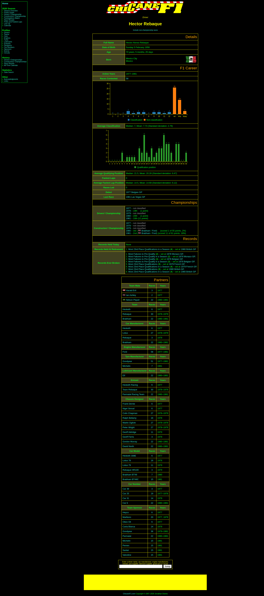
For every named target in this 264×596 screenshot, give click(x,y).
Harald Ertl (131, 290)
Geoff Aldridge (129, 432)
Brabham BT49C (131, 479)
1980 (128, 216)
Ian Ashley (131, 295)
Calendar (7, 25)
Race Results (9, 20)
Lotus (125, 333)
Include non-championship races (145, 30)
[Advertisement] (145, 582)
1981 (128, 218)
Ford (154, 230)
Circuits (7, 53)
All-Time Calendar (11, 65)
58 (127, 78)
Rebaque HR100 (131, 470)
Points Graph (9, 12)
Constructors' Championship (15, 16)
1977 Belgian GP (134, 192)
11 (152, 432)
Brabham (146, 230)
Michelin (126, 366)
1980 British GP (188, 249)
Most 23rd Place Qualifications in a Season (148, 249)
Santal (126, 550)
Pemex (126, 545)
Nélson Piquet (133, 300)
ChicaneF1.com (129, 594)
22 (152, 300)
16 (152, 418)
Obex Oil (127, 522)
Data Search (9, 72)
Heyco (126, 512)
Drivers (6, 32)
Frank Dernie (129, 404)
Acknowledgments (11, 79)
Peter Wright (129, 427)
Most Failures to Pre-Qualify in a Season (147, 256)
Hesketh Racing (130, 385)
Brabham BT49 (130, 474)
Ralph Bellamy (130, 418)
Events (6, 51)
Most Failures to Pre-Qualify (141, 254)
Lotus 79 (127, 465)
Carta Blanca (129, 526)
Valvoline (127, 555)
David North (128, 446)
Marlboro (127, 517)
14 (152, 498)
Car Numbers (9, 47)
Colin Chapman (130, 413)
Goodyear (127, 361)
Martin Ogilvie (129, 422)
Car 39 (126, 489)
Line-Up (7, 24)
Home (5, 3)
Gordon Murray (130, 441)
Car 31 (126, 498)
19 (152, 493)
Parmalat (127, 536)
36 (152, 531)
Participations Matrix (12, 18)
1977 (128, 208)
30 (152, 314)
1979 (128, 213)
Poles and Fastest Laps (13, 22)
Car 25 (126, 493)
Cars (6, 36)
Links (6, 81)
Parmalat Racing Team (133, 394)
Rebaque (127, 314)
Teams (6, 34)
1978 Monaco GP (175, 254)
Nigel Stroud (128, 408)
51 (152, 361)
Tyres (6, 40)
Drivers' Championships (13, 60)
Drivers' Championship (12, 14)
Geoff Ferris (128, 437)
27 (152, 333)
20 (152, 517)
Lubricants (8, 42)
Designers (8, 45)
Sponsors (7, 49)
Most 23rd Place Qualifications (142, 264)
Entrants (7, 44)
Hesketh (126, 309)
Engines (7, 38)
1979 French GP (176, 264)
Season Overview (11, 11)
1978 (128, 211)
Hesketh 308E (129, 455)
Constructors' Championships (15, 62)
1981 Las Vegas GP (135, 197)
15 (152, 479)
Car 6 (125, 503)
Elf (124, 375)
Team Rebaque (130, 389)
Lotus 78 (127, 460)
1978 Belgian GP (175, 259)
